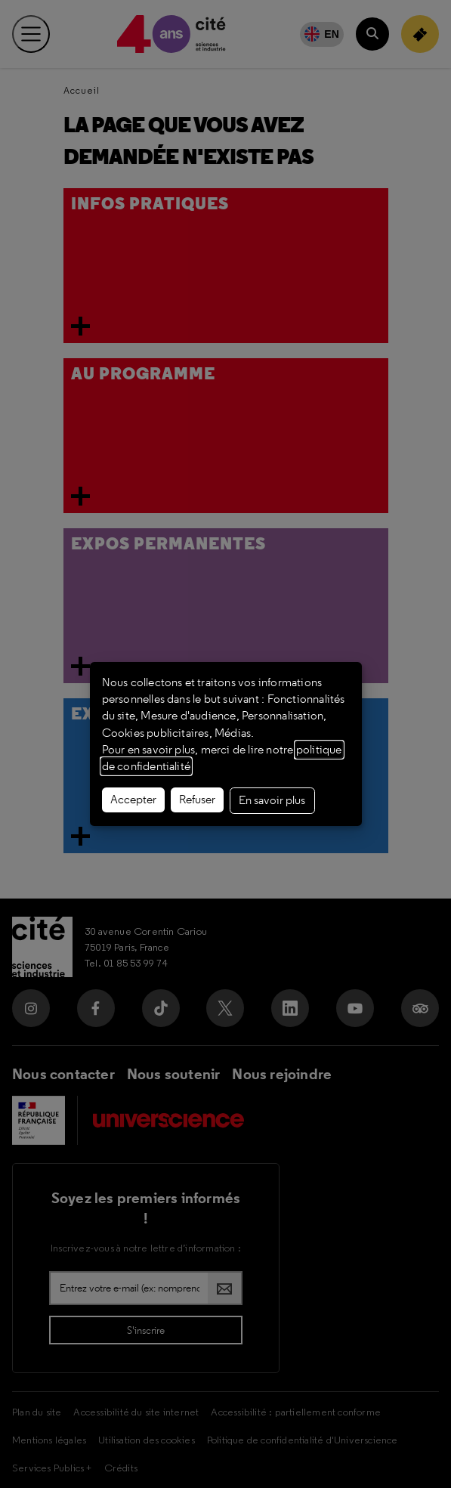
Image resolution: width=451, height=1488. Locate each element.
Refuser (197, 799)
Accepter (133, 799)
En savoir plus (272, 800)
